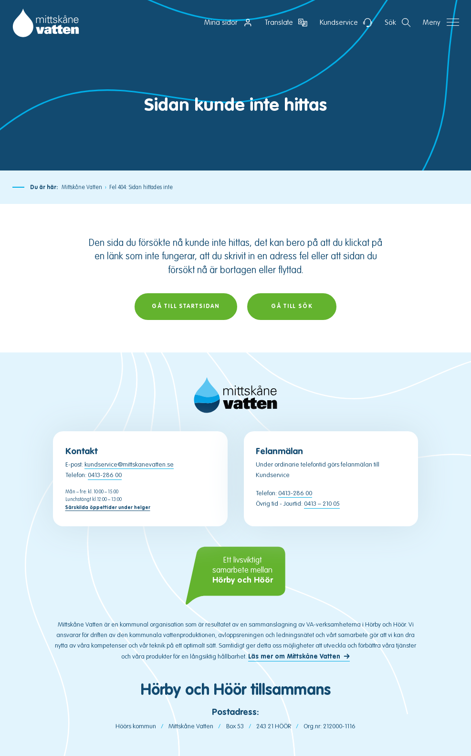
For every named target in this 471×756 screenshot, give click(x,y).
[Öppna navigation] (441, 22)
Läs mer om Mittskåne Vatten (294, 656)
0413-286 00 (105, 475)
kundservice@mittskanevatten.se (129, 464)
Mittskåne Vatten (82, 187)
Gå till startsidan (186, 306)
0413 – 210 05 (322, 504)
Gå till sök (292, 306)
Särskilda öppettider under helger (107, 507)
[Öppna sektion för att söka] (398, 22)
